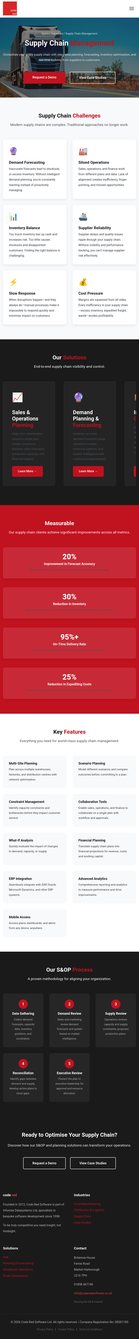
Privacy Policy (45, 1329)
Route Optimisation (15, 1276)
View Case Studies (92, 78)
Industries (57, 33)
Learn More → (27, 472)
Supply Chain (82, 1216)
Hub (5, 1257)
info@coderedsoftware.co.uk (93, 1293)
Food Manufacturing (87, 1204)
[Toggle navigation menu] (132, 8)
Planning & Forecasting (18, 1263)
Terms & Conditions (90, 1329)
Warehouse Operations (18, 1269)
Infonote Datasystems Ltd (20, 1210)
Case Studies (82, 1222)
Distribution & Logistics (89, 1210)
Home (45, 33)
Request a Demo (44, 77)
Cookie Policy (66, 1329)
